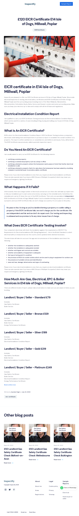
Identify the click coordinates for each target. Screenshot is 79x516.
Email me (23, 512)
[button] (74, 4)
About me (38, 486)
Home (23, 14)
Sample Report (66, 4)
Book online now (10, 385)
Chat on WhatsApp (68, 487)
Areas (37, 490)
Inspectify (30, 4)
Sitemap (51, 494)
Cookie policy (53, 486)
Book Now (32, 512)
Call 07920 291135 (12, 512)
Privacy (51, 490)
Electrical (66, 493)
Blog (27, 14)
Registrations (39, 494)
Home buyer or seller (67, 498)
